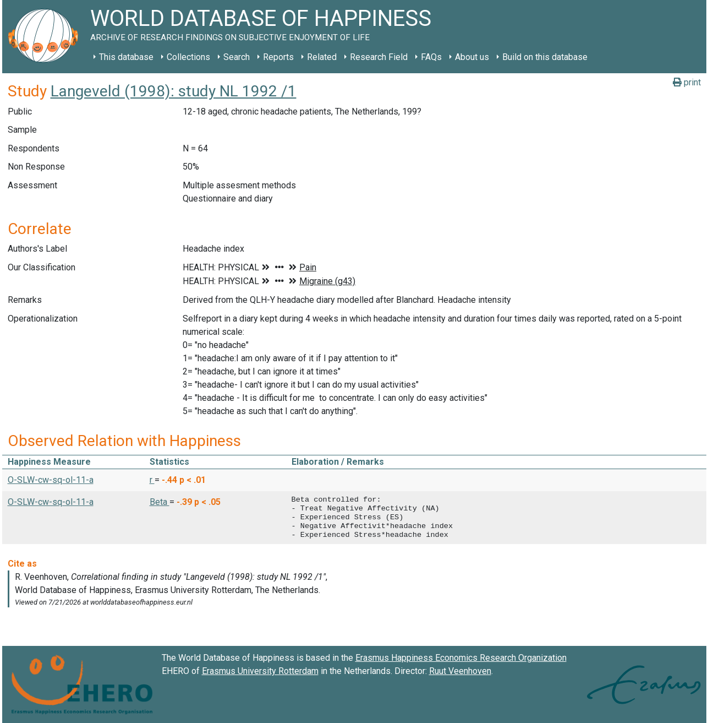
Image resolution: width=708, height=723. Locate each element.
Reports (278, 57)
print (687, 82)
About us (472, 57)
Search (236, 57)
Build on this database (545, 57)
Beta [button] (159, 502)
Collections (188, 57)
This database (126, 57)
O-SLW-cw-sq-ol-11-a (51, 480)
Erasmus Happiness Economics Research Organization (461, 658)
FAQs (431, 57)
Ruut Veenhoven (460, 671)
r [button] (152, 480)
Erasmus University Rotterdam (260, 671)
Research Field (379, 57)
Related (322, 57)
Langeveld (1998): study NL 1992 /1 (174, 91)
